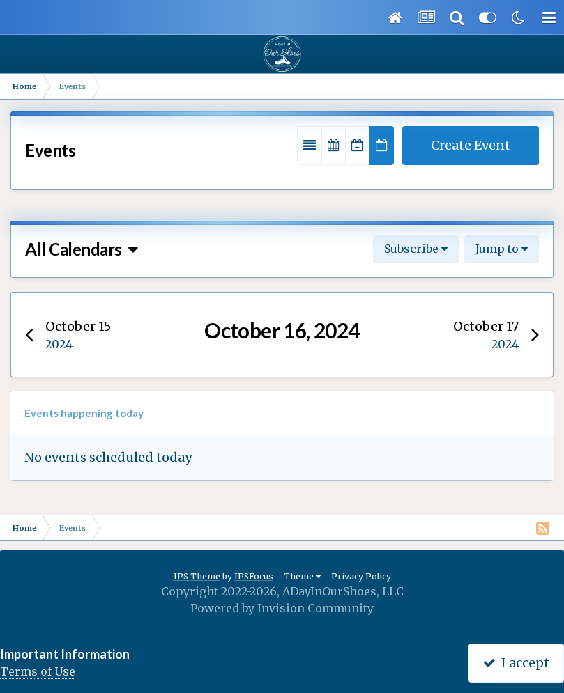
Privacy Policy (361, 576)
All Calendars (81, 249)
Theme (302, 576)
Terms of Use (37, 671)
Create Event (470, 145)
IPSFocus (253, 576)
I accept (516, 663)
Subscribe (416, 249)
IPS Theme (197, 576)
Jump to (501, 249)
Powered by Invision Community (282, 608)
